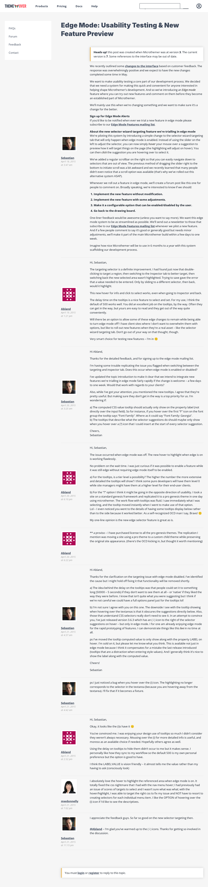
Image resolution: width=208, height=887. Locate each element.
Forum (13, 36)
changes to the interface (141, 66)
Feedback (15, 44)
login (81, 873)
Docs (79, 6)
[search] (159, 6)
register (94, 873)
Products (41, 6)
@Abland (96, 829)
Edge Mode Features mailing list (133, 124)
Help (94, 6)
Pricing (62, 6)
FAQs (12, 28)
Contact (14, 52)
